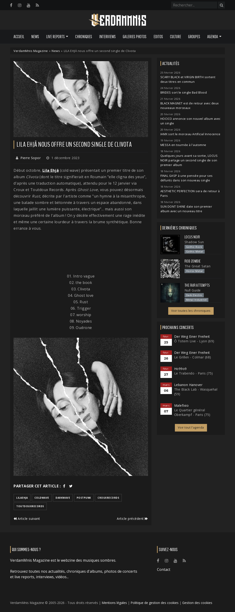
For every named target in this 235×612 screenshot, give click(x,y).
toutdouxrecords (30, 506)
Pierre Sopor (30, 158)
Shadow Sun (194, 242)
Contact (163, 569)
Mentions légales (114, 603)
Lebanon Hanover (188, 385)
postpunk (84, 497)
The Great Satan (198, 266)
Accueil (19, 36)
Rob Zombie (193, 261)
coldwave (41, 497)
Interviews (107, 36)
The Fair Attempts (197, 285)
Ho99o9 (180, 368)
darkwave (63, 497)
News (35, 36)
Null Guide (193, 290)
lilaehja (22, 497)
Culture (175, 36)
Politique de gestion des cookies (155, 603)
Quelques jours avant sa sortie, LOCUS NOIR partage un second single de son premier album (189, 160)
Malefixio (181, 405)
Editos (158, 36)
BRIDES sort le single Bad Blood (183, 92)
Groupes (194, 36)
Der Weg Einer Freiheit (192, 336)
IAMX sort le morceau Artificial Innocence (190, 134)
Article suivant (27, 518)
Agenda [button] (212, 36)
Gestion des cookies (197, 603)
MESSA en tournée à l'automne (183, 145)
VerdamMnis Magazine (31, 51)
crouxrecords (108, 497)
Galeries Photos (134, 36)
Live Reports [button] (55, 36)
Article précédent (132, 518)
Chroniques (83, 36)
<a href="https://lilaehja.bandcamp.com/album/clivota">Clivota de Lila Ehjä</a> (81, 252)
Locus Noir (192, 237)
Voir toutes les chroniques (191, 311)
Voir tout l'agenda (191, 427)
